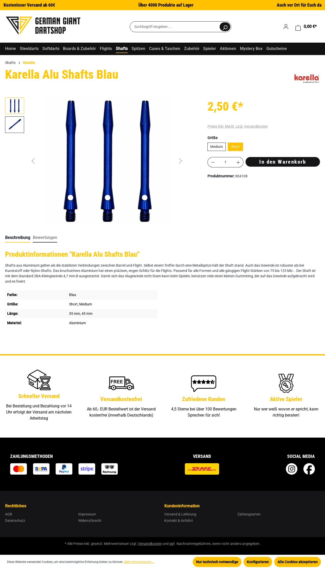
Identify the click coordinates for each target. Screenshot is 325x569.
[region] (95, 160)
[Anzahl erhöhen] (238, 162)
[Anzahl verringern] (212, 162)
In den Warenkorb (282, 162)
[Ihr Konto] (286, 27)
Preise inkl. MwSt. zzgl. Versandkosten (237, 126)
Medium (216, 147)
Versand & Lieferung (180, 514)
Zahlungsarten (249, 514)
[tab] (17, 238)
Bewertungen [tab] (45, 237)
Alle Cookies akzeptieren (298, 562)
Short (235, 147)
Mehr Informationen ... (139, 562)
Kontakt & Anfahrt (178, 521)
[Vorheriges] (33, 161)
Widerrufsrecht (90, 521)
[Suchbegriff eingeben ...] (174, 27)
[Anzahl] (225, 162)
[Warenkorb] (306, 27)
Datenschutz (15, 521)
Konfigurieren (258, 562)
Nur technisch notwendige (217, 562)
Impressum (87, 514)
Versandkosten (150, 544)
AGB (8, 514)
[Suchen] (225, 27)
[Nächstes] (180, 161)
